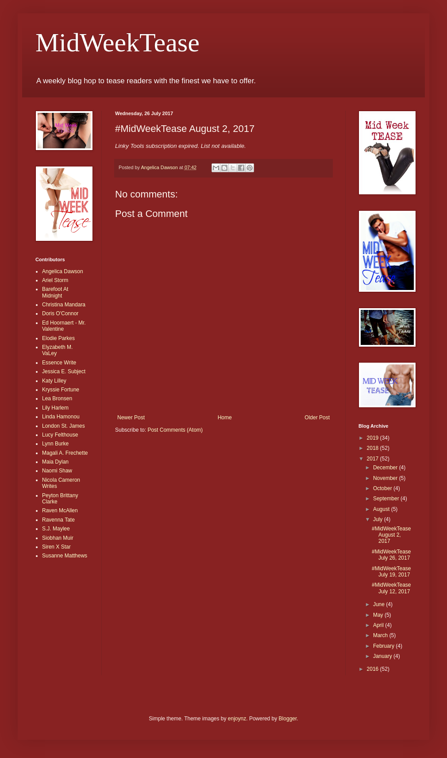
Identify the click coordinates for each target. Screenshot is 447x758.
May (379, 615)
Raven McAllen (60, 510)
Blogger (288, 718)
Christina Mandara (63, 305)
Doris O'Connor (60, 313)
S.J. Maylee (56, 529)
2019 (373, 438)
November (386, 478)
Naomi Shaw (57, 471)
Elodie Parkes (58, 338)
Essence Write (59, 363)
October (383, 488)
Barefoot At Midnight (55, 292)
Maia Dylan (55, 462)
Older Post (317, 417)
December (386, 467)
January (383, 656)
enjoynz (237, 718)
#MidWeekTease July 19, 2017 (391, 571)
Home (225, 417)
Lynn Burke (55, 444)
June (379, 604)
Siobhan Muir (57, 538)
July (378, 519)
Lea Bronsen (57, 398)
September (387, 498)
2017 (373, 459)
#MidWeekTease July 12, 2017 (391, 588)
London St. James (63, 426)
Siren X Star (56, 547)
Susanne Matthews (64, 556)
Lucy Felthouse (60, 435)
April (379, 625)
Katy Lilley (54, 381)
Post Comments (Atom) (175, 430)
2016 (373, 669)
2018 (373, 448)
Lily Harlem (55, 408)
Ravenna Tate (58, 520)
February (384, 646)
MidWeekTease (117, 42)
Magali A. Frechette (65, 453)
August (382, 509)
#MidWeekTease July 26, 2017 (391, 555)
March (381, 635)
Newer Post (131, 417)
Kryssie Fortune (60, 390)
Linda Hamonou (61, 417)
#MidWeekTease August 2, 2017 (391, 535)
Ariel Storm (55, 280)
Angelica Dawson (62, 271)
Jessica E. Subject (63, 371)
